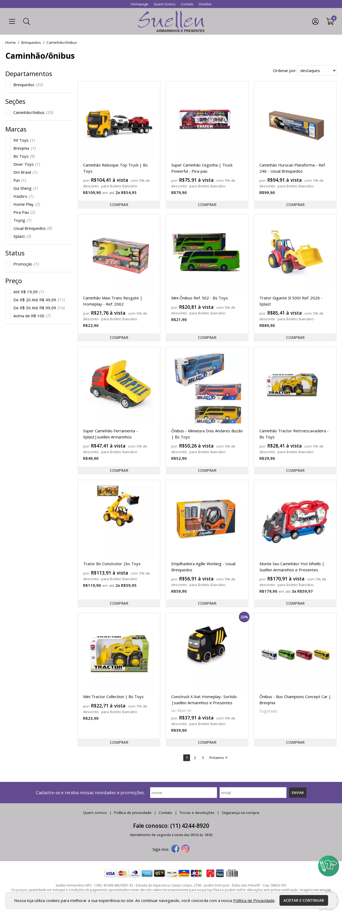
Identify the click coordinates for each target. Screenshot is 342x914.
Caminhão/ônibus (33, 112)
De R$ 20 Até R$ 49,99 (38, 299)
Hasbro (23, 196)
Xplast (22, 236)
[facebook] (175, 849)
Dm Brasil (25, 172)
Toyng (22, 220)
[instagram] (185, 849)
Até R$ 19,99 (28, 291)
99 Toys (23, 140)
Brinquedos (28, 84)
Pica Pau (24, 212)
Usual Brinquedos (32, 228)
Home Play (26, 204)
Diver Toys (26, 164)
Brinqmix (24, 148)
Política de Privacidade (254, 900)
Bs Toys (23, 156)
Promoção (25, 264)
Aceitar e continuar (303, 900)
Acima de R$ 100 (31, 315)
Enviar (298, 792)
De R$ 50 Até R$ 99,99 (38, 307)
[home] (171, 21)
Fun (19, 180)
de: (174, 710)
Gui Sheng (25, 188)
